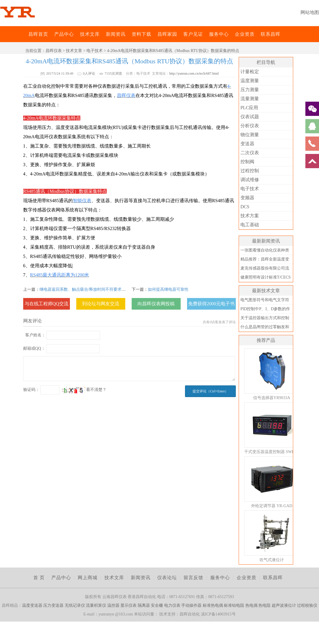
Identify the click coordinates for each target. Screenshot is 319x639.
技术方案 (249, 215)
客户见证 (193, 34)
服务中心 (219, 34)
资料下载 (141, 34)
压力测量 (249, 89)
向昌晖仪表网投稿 (156, 303)
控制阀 (247, 161)
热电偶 (251, 605)
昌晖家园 (167, 34)
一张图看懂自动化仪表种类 (264, 250)
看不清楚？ (84, 389)
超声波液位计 (284, 605)
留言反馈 (193, 577)
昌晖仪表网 (24, 34)
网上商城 (87, 577)
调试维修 (249, 179)
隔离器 (144, 605)
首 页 (39, 577)
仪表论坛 (167, 577)
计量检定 (249, 71)
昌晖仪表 (54, 51)
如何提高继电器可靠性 (168, 289)
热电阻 (264, 605)
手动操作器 (191, 605)
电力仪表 (172, 605)
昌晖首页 (38, 34)
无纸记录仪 (75, 605)
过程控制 (249, 170)
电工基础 (249, 224)
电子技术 (94, 51)
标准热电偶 (213, 605)
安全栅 (157, 605)
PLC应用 (249, 107)
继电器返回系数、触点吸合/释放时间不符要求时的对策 (88, 289)
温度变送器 (32, 605)
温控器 (113, 605)
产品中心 (64, 34)
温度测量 (249, 80)
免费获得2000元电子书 (211, 303)
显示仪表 (128, 605)
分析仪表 (249, 125)
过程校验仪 (307, 605)
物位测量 (249, 134)
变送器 (247, 143)
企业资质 (245, 34)
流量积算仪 (96, 605)
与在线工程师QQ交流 (46, 303)
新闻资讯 (116, 34)
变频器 (247, 197)
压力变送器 (53, 605)
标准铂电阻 (234, 605)
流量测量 (249, 98)
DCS (244, 206)
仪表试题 (249, 116)
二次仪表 (249, 152)
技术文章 (74, 51)
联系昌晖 (270, 34)
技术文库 (90, 34)
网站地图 (309, 12)
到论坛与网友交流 (100, 303)
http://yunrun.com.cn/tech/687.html (194, 73)
